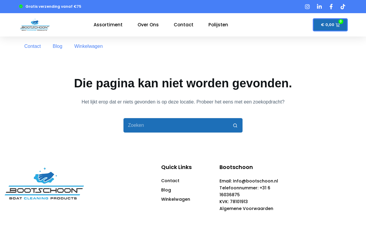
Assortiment (108, 25)
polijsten (218, 25)
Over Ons (148, 25)
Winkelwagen (88, 46)
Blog (57, 46)
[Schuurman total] (314, 187)
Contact (183, 25)
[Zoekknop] (235, 125)
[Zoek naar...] (175, 125)
